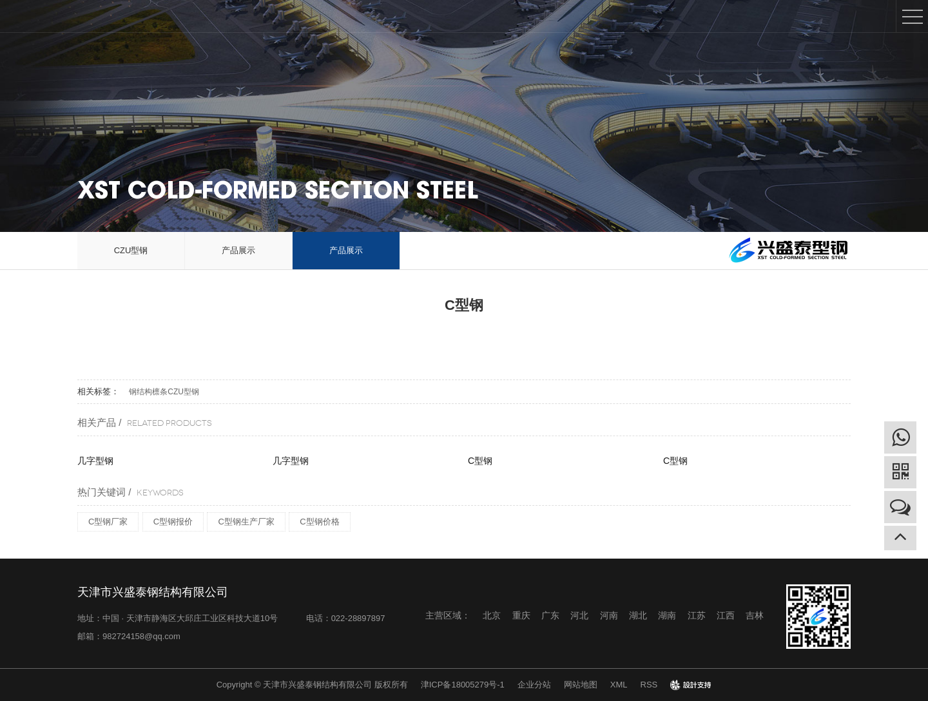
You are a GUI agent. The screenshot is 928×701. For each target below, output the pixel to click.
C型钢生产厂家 (246, 521)
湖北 (638, 615)
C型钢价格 (319, 521)
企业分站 (534, 684)
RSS (649, 684)
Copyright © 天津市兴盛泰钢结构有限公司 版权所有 (312, 684)
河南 (609, 615)
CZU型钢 (131, 250)
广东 (550, 615)
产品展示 (238, 250)
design (691, 684)
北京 (492, 615)
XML (619, 684)
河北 (579, 615)
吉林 (755, 615)
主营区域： (447, 615)
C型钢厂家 (108, 521)
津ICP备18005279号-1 (463, 684)
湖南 (667, 615)
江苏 (697, 615)
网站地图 (580, 684)
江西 (726, 615)
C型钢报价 (173, 521)
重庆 (521, 615)
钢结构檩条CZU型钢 (164, 391)
